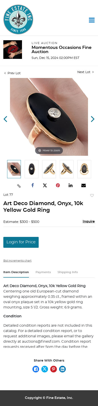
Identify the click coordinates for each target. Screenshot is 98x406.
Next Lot (85, 72)
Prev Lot (12, 73)
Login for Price (21, 242)
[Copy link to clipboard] (19, 185)
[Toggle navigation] (92, 20)
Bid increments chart (17, 260)
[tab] (16, 274)
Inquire (89, 221)
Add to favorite (92, 196)
